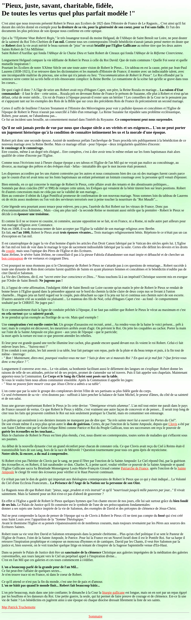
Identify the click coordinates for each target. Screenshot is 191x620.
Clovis (172, 424)
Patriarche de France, (135, 468)
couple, (11, 251)
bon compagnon (12, 258)
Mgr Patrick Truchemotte (18, 607)
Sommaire (95, 616)
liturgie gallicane (113, 592)
